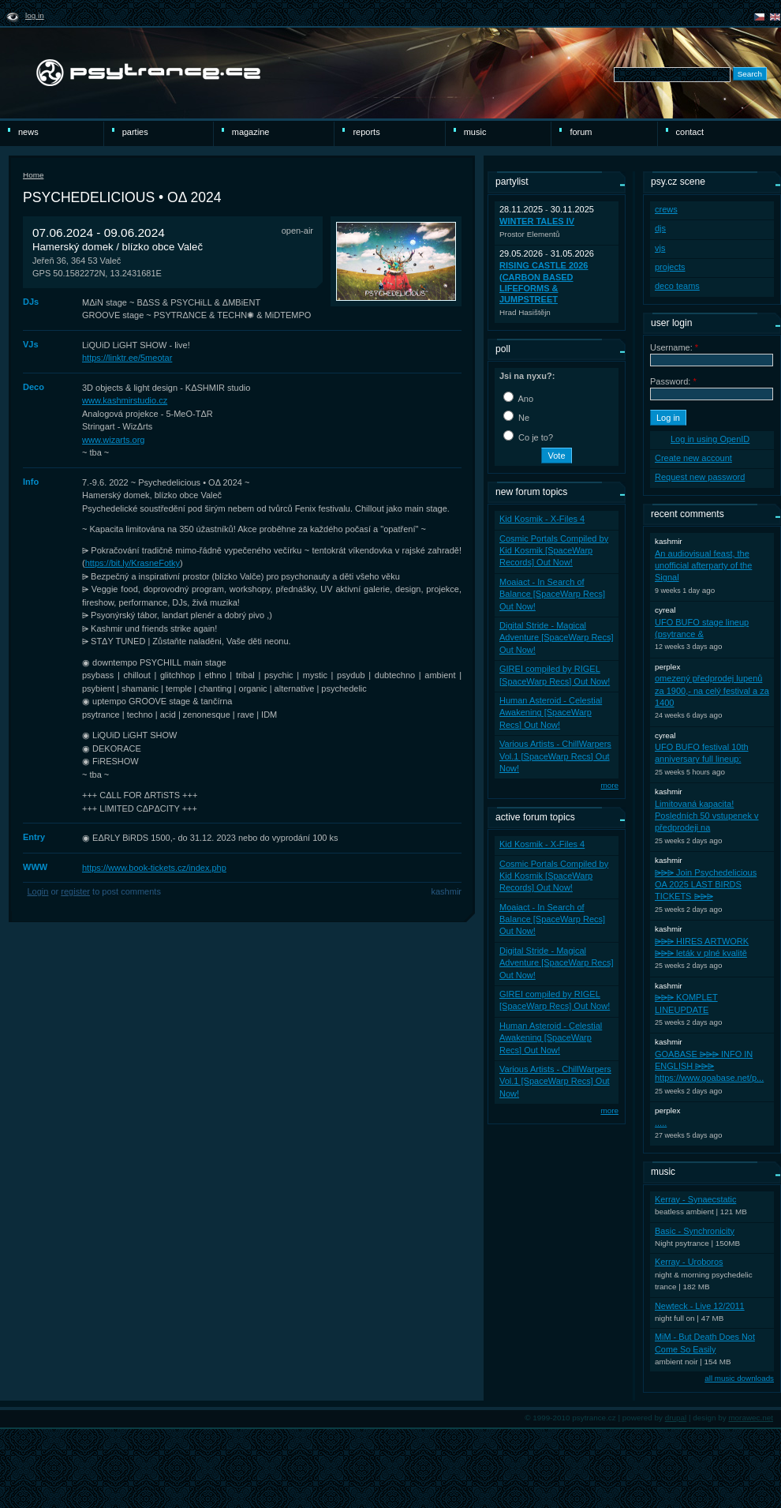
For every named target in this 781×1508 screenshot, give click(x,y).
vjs (660, 248)
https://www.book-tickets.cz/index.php (154, 867)
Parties (135, 132)
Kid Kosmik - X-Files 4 (542, 518)
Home (33, 175)
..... (661, 1122)
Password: (673, 381)
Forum (581, 132)
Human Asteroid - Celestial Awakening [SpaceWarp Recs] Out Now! (550, 713)
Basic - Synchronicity (694, 1231)
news (28, 132)
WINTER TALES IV (536, 221)
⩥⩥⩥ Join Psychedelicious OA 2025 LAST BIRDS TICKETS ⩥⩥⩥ (706, 885)
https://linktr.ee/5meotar (127, 357)
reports (366, 132)
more (609, 785)
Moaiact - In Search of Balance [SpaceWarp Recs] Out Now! (552, 594)
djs (660, 228)
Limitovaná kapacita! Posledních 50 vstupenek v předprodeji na (706, 816)
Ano (518, 398)
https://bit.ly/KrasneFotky (132, 563)
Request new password (700, 477)
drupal (676, 1417)
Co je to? (528, 437)
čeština (759, 17)
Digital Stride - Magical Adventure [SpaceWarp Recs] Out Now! (556, 638)
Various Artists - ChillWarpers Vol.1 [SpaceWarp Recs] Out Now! (555, 756)
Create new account (693, 458)
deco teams (677, 286)
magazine (251, 132)
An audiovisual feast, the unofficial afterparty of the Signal (703, 566)
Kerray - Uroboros (689, 1261)
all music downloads (739, 1378)
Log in (34, 15)
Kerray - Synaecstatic (695, 1199)
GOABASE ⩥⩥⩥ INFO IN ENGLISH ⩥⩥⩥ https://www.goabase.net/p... (709, 1066)
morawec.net (750, 1417)
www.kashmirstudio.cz (124, 400)
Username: (674, 347)
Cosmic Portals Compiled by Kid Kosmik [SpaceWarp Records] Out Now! (553, 551)
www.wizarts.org (113, 440)
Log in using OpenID (710, 439)
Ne (516, 417)
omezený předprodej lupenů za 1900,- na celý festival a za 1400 (712, 690)
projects (670, 267)
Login (38, 891)
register (75, 891)
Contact (690, 132)
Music (475, 132)
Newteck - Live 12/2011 (700, 1306)
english (775, 17)
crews (666, 209)
